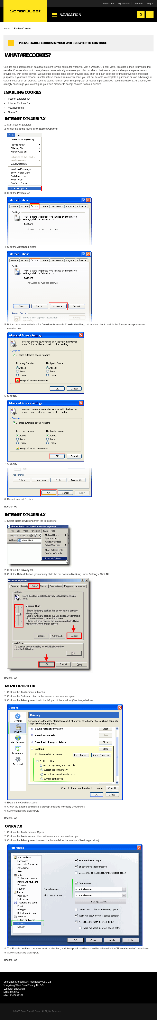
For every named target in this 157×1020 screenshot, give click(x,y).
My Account (108, 3)
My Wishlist (123, 3)
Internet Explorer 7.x (20, 98)
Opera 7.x (14, 112)
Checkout (137, 3)
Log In (150, 3)
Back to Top (11, 506)
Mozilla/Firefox (16, 107)
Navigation (71, 14)
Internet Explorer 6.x (20, 103)
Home (7, 28)
